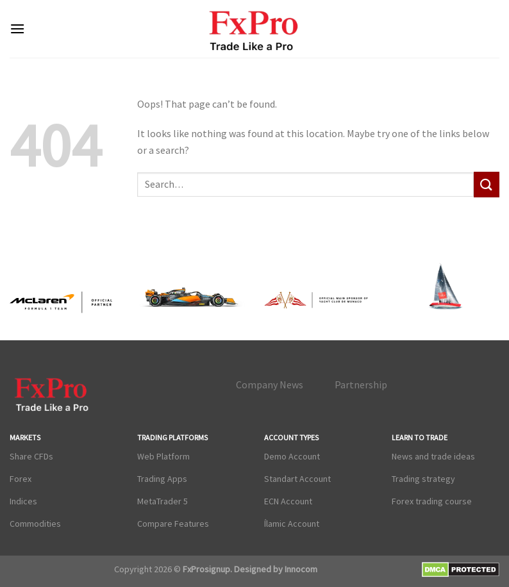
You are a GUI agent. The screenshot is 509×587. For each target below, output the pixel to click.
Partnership (361, 384)
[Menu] (17, 28)
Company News (269, 384)
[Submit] (486, 184)
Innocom (300, 569)
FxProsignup (206, 569)
